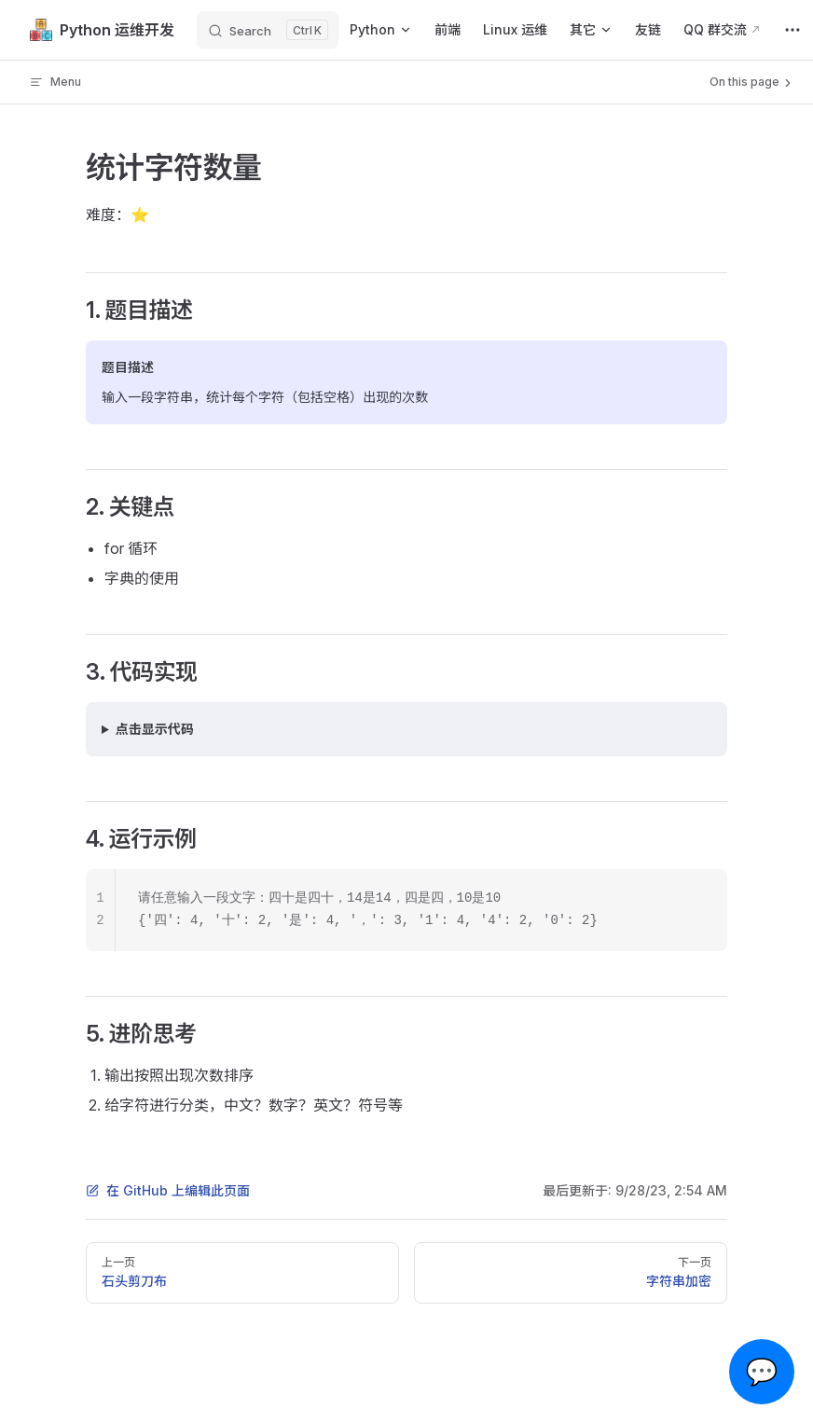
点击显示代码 (155, 729)
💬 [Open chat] (762, 1372)
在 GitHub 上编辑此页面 (168, 1190)
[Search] (267, 29)
